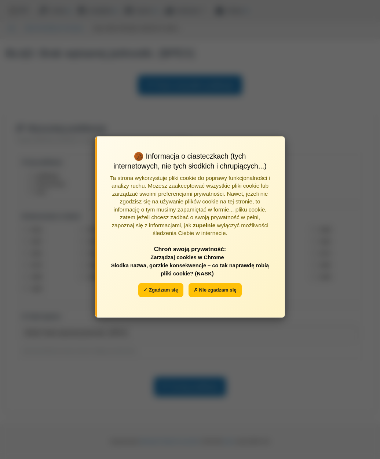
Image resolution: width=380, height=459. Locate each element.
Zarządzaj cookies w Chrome (187, 257)
